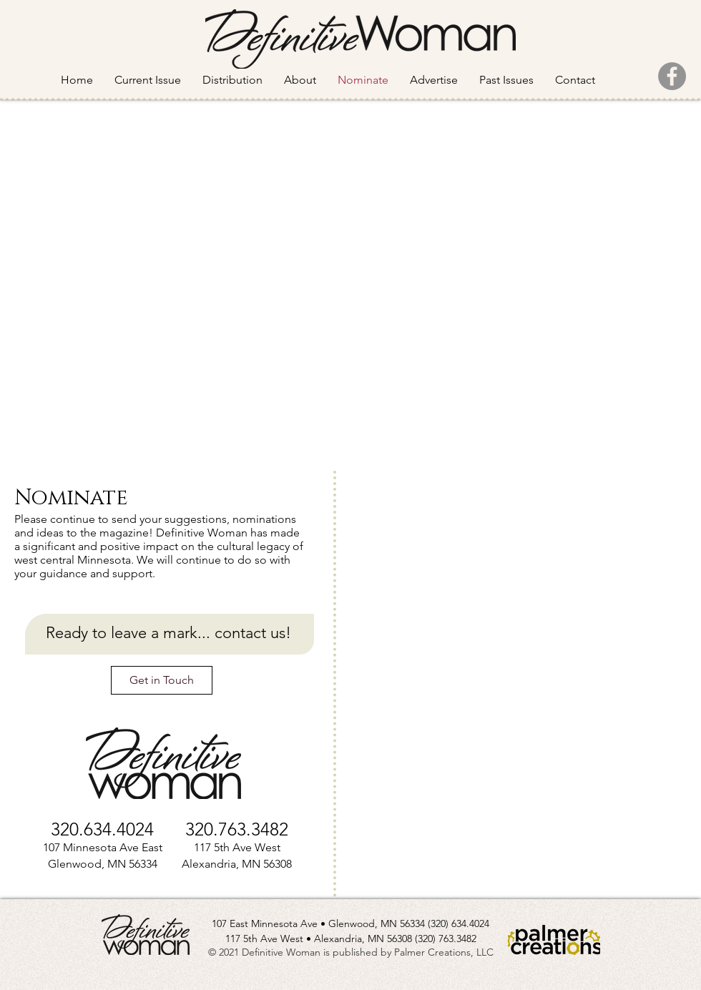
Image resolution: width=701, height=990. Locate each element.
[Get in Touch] (161, 680)
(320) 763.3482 (445, 938)
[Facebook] (672, 76)
